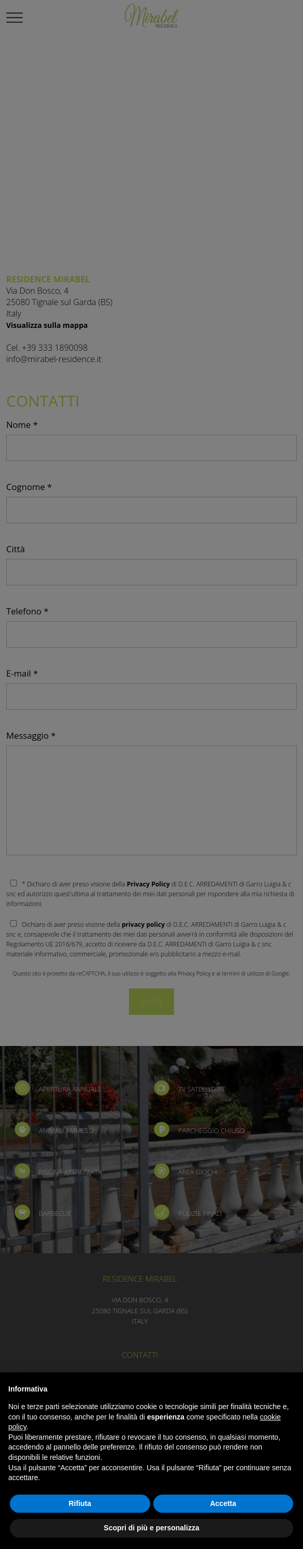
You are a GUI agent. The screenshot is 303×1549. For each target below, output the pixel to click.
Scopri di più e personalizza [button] (151, 1528)
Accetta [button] (223, 1503)
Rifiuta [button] (79, 1503)
